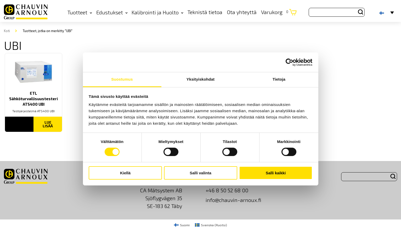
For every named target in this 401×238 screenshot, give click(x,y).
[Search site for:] (337, 12)
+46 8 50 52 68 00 (227, 190)
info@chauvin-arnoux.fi (233, 200)
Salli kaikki (276, 173)
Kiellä (125, 173)
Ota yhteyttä (242, 12)
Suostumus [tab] (122, 79)
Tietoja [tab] (279, 79)
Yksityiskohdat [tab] (200, 79)
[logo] (26, 12)
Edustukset (112, 12)
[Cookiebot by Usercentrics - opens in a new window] (289, 62)
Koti (7, 31)
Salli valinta (200, 173)
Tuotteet (79, 12)
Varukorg (274, 12)
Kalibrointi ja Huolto (157, 12)
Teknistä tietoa (205, 12)
